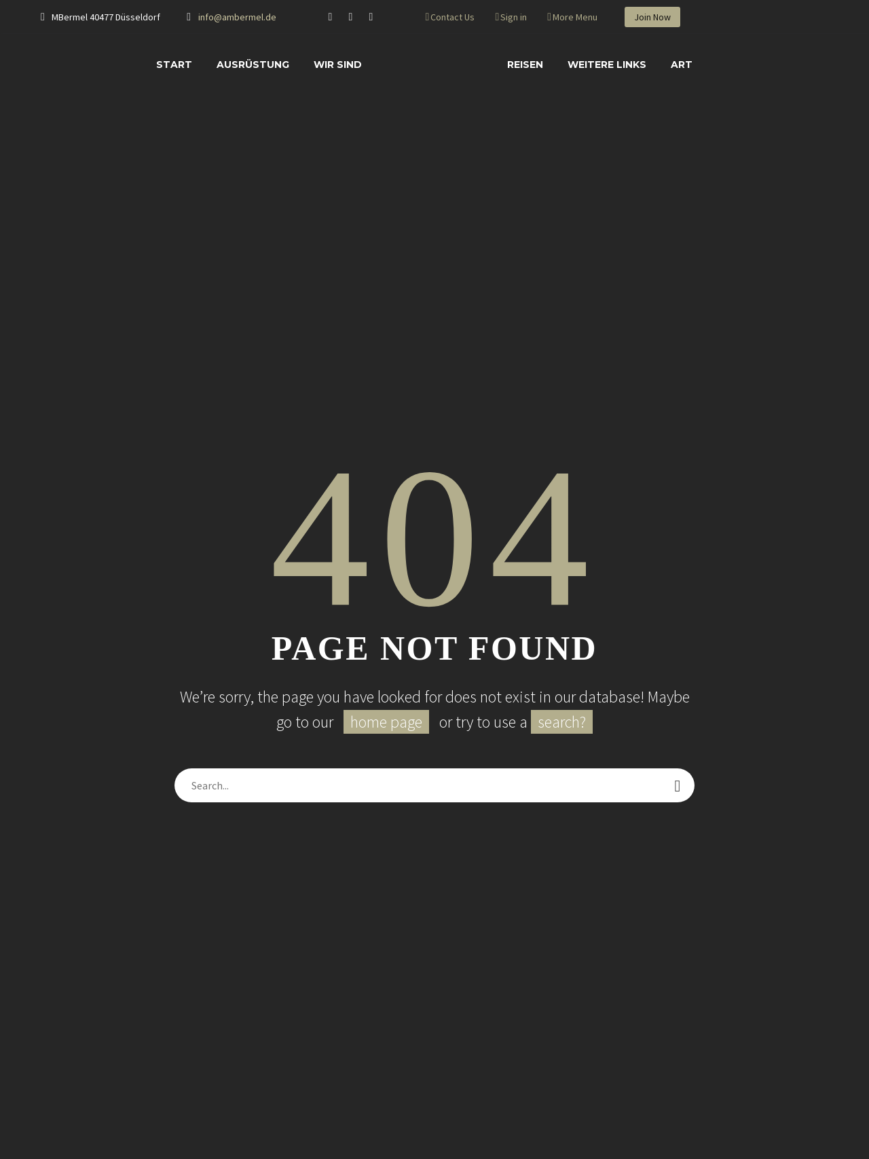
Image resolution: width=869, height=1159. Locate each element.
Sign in (513, 17)
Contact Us (452, 17)
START (174, 64)
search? (562, 721)
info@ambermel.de (237, 17)
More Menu (575, 17)
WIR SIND (338, 64)
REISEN (525, 64)
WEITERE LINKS (607, 64)
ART (681, 64)
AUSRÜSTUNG (253, 64)
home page (386, 721)
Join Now (652, 17)
